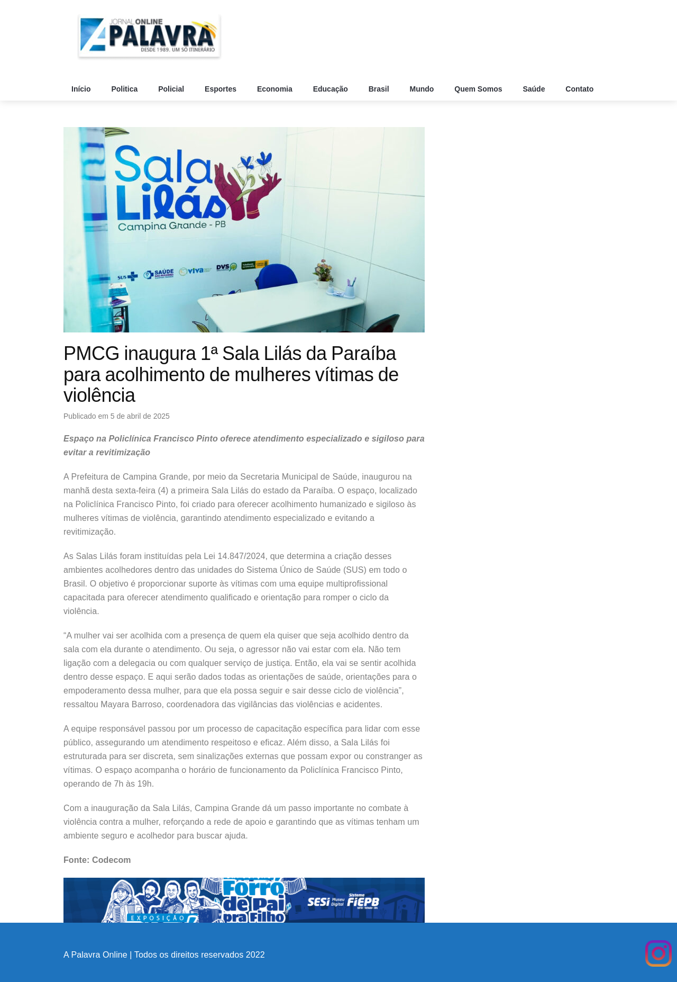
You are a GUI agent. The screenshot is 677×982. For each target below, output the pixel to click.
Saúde (535, 89)
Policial (172, 89)
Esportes (222, 89)
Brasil (380, 89)
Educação (331, 89)
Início (82, 89)
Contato (580, 89)
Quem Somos (479, 89)
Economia (276, 89)
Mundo (423, 89)
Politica (125, 89)
